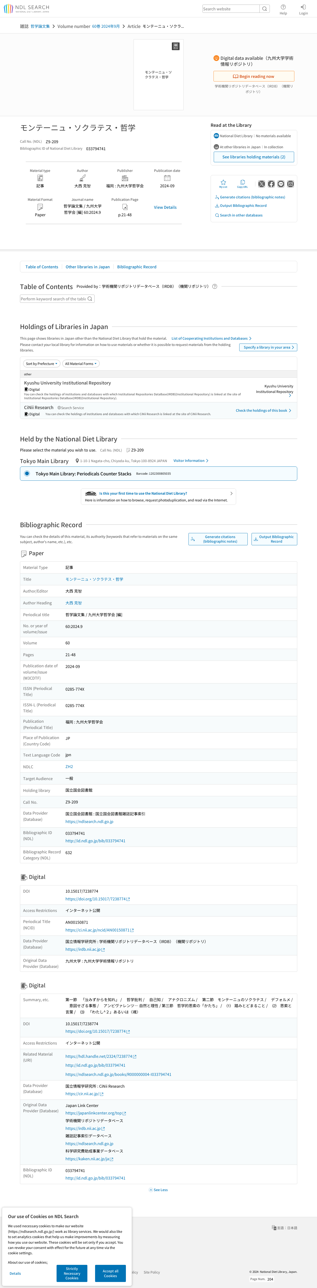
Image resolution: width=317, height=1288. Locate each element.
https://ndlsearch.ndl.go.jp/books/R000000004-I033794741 (118, 1074)
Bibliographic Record (136, 267)
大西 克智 (73, 603)
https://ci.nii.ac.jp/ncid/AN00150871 (99, 930)
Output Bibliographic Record (241, 205)
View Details (165, 207)
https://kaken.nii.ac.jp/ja (89, 1159)
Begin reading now (253, 76)
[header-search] (236, 9)
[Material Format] (81, 363)
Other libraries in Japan (88, 267)
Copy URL (242, 184)
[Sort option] (41, 363)
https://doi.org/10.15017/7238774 (97, 899)
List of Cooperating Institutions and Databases (212, 338)
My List (223, 184)
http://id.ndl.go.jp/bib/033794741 (95, 840)
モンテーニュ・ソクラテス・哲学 (94, 579)
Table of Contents (42, 267)
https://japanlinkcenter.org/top (96, 1113)
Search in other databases (239, 215)
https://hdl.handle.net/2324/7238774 (101, 1056)
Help (283, 9)
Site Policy (152, 1272)
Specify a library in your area (270, 347)
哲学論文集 (40, 26)
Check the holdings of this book (264, 410)
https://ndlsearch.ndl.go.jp (89, 821)
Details (15, 1273)
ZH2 (69, 766)
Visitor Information (192, 461)
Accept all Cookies (110, 1273)
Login (303, 9)
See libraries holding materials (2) (253, 157)
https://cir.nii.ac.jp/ (84, 1094)
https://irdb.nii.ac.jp (85, 949)
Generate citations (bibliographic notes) (250, 197)
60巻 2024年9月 (106, 26)
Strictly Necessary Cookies (72, 1273)
